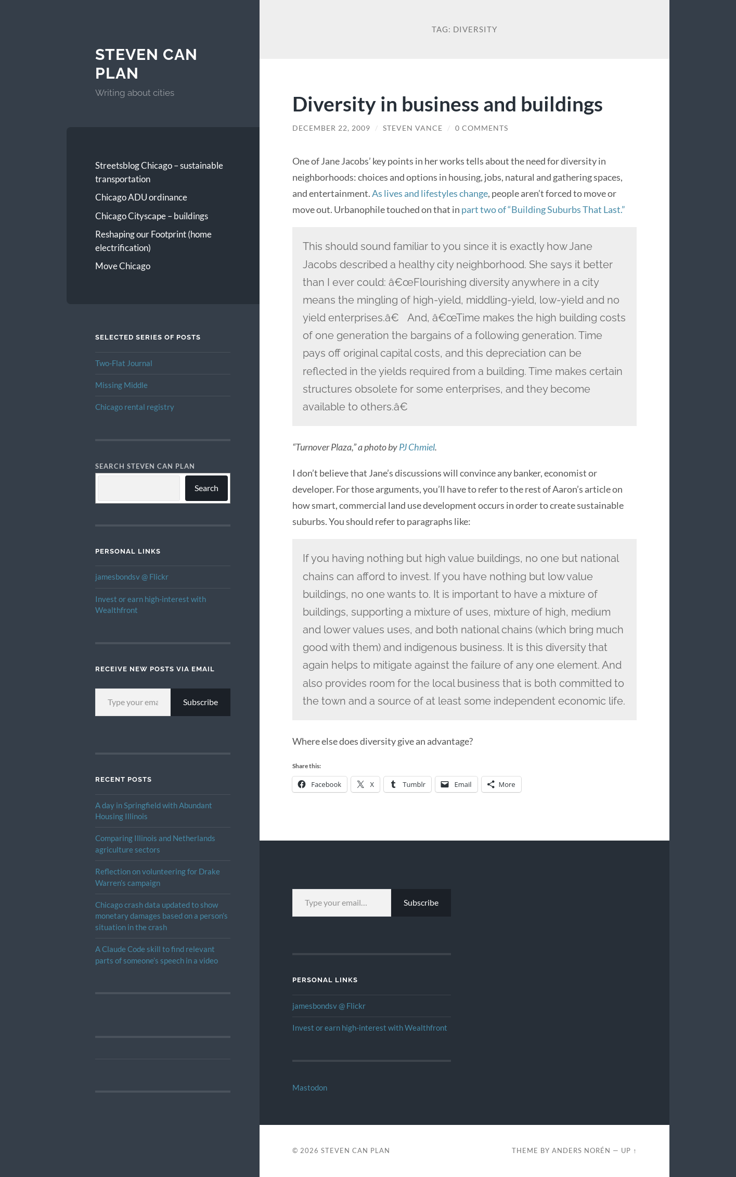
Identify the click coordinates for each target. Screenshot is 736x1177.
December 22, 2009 (331, 128)
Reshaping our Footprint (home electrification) (153, 241)
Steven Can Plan (355, 1150)
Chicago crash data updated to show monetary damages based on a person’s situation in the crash (161, 916)
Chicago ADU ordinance (141, 197)
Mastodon (309, 1087)
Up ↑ (629, 1150)
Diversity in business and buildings (447, 103)
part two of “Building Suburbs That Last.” (543, 209)
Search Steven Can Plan (145, 466)
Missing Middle (121, 385)
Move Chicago (122, 265)
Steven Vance (413, 128)
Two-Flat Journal (123, 363)
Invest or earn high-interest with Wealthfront (369, 1027)
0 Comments (481, 128)
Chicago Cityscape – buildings (151, 215)
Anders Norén (581, 1150)
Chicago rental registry (134, 406)
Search (206, 488)
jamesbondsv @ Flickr (132, 576)
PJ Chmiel (417, 447)
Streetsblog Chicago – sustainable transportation (159, 172)
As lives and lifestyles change (430, 193)
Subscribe (200, 702)
